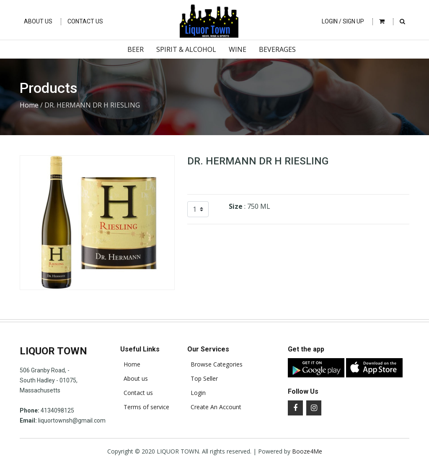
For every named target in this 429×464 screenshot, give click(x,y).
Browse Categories (215, 364)
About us (134, 379)
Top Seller (202, 379)
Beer (135, 49)
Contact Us (85, 21)
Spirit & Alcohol (186, 49)
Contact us (136, 393)
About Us (38, 21)
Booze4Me (307, 451)
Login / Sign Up (343, 21)
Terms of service (144, 407)
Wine (237, 49)
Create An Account (214, 407)
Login (196, 393)
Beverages (277, 49)
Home (29, 105)
